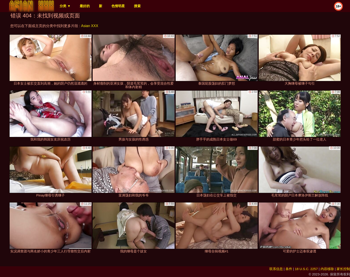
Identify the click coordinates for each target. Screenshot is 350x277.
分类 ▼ (65, 6)
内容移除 (327, 269)
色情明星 (118, 6)
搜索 (137, 6)
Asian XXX (89, 26)
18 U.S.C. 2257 (306, 269)
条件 (288, 269)
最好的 (85, 6)
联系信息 (276, 269)
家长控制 (343, 269)
